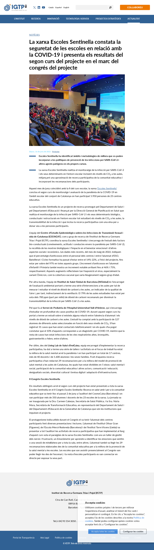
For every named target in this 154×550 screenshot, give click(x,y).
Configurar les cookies (133, 531)
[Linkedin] (39, 7)
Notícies (34, 34)
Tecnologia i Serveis (77, 18)
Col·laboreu (135, 7)
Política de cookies (63, 537)
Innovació (53, 18)
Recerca (36, 18)
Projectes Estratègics (108, 18)
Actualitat (134, 18)
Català (51, 7)
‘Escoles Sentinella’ (107, 188)
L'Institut (19, 18)
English (66, 7)
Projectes (55, 151)
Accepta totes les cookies (103, 531)
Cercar (110, 7)
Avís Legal (44, 537)
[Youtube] (43, 7)
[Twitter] (34, 7)
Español (58, 7)
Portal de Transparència (23, 537)
